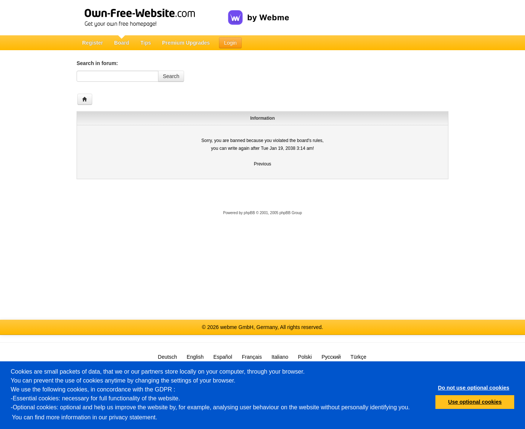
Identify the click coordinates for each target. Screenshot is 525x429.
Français (252, 357)
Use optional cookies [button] (475, 402)
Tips (145, 43)
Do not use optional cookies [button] (473, 388)
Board (121, 43)
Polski (305, 357)
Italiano (279, 357)
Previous (262, 164)
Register (92, 43)
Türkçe (359, 357)
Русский (331, 357)
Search (171, 76)
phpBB (249, 213)
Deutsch (167, 357)
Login (230, 43)
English (195, 357)
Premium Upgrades (186, 43)
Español (222, 357)
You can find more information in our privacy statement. (84, 417)
